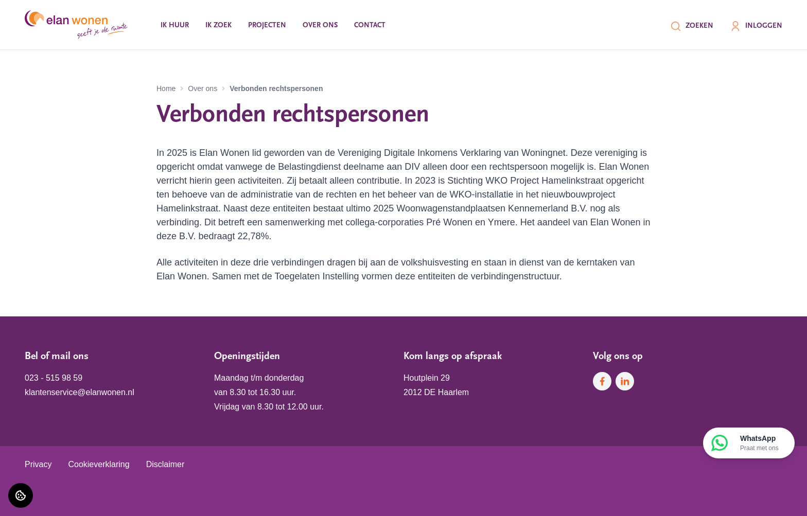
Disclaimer (165, 464)
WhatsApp (759, 443)
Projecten (267, 25)
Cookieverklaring (98, 464)
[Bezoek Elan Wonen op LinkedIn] (625, 381)
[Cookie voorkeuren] (20, 495)
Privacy (38, 464)
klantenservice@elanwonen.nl (79, 392)
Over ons (320, 25)
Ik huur (175, 25)
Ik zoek (218, 25)
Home (166, 88)
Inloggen (756, 26)
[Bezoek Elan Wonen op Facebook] (602, 381)
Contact (369, 25)
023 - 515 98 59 (53, 377)
